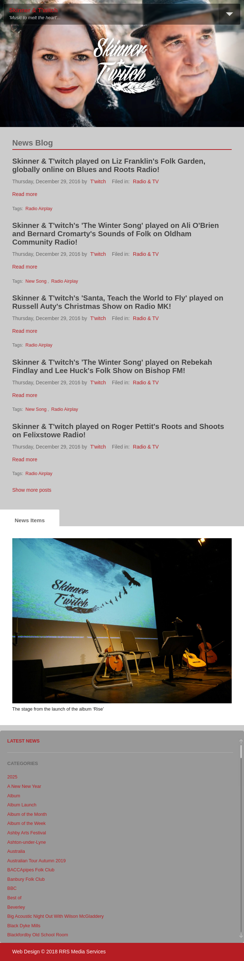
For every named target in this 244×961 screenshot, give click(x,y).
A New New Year (24, 786)
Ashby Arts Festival (26, 832)
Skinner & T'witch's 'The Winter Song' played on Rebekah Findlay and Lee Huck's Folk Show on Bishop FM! (112, 366)
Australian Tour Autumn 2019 (36, 860)
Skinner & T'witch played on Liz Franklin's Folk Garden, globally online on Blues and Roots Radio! (109, 165)
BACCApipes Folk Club (30, 869)
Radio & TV (146, 181)
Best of (14, 897)
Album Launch (22, 804)
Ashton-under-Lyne (26, 842)
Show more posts (31, 490)
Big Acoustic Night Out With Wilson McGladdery (55, 916)
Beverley (16, 907)
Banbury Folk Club (26, 879)
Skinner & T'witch (33, 10)
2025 (12, 777)
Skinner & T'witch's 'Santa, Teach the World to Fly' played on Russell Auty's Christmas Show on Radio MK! (117, 302)
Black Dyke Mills (24, 925)
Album (13, 795)
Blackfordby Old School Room (37, 934)
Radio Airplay (38, 208)
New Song (35, 281)
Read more (24, 194)
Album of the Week (26, 823)
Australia (16, 851)
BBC (12, 888)
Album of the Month (27, 814)
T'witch (98, 181)
